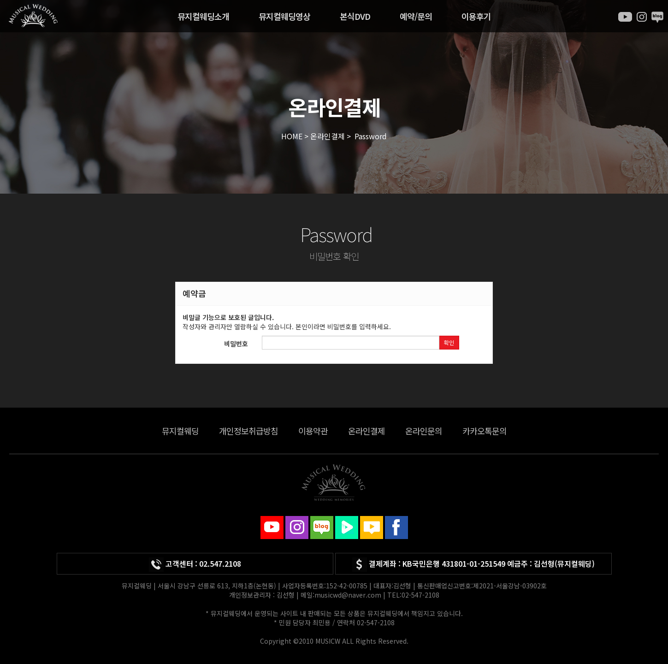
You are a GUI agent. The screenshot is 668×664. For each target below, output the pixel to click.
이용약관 (313, 431)
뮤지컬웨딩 (180, 431)
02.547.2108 (220, 563)
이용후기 (476, 16)
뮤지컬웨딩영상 (284, 16)
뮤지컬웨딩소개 (203, 16)
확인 (449, 342)
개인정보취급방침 (248, 431)
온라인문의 (423, 431)
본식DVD (355, 16)
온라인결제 (366, 431)
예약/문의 (416, 16)
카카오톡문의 (484, 431)
